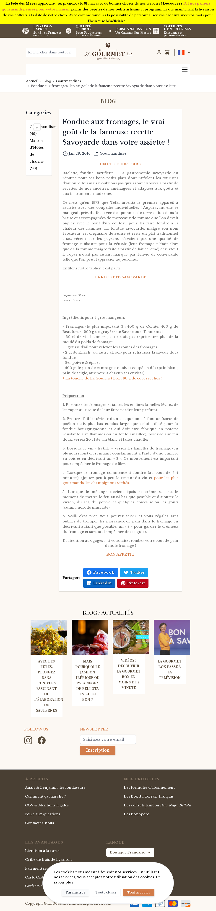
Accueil (32, 81)
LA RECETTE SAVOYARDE (120, 277)
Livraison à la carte (42, 850)
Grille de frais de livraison (48, 859)
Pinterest (133, 583)
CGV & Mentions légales (47, 805)
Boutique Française (130, 852)
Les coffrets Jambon (157, 805)
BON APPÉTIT (120, 554)
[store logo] (108, 51)
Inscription (98, 750)
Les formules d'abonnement (149, 787)
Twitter (134, 572)
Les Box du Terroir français (149, 796)
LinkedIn (99, 583)
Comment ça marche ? (45, 796)
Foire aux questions (42, 814)
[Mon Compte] (159, 52)
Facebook (101, 572)
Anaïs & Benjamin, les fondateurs (55, 787)
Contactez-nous (39, 823)
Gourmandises (68, 81)
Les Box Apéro (136, 814)
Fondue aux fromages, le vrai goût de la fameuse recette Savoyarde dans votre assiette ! (104, 86)
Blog (47, 81)
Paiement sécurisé (41, 868)
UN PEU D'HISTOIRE (120, 164)
